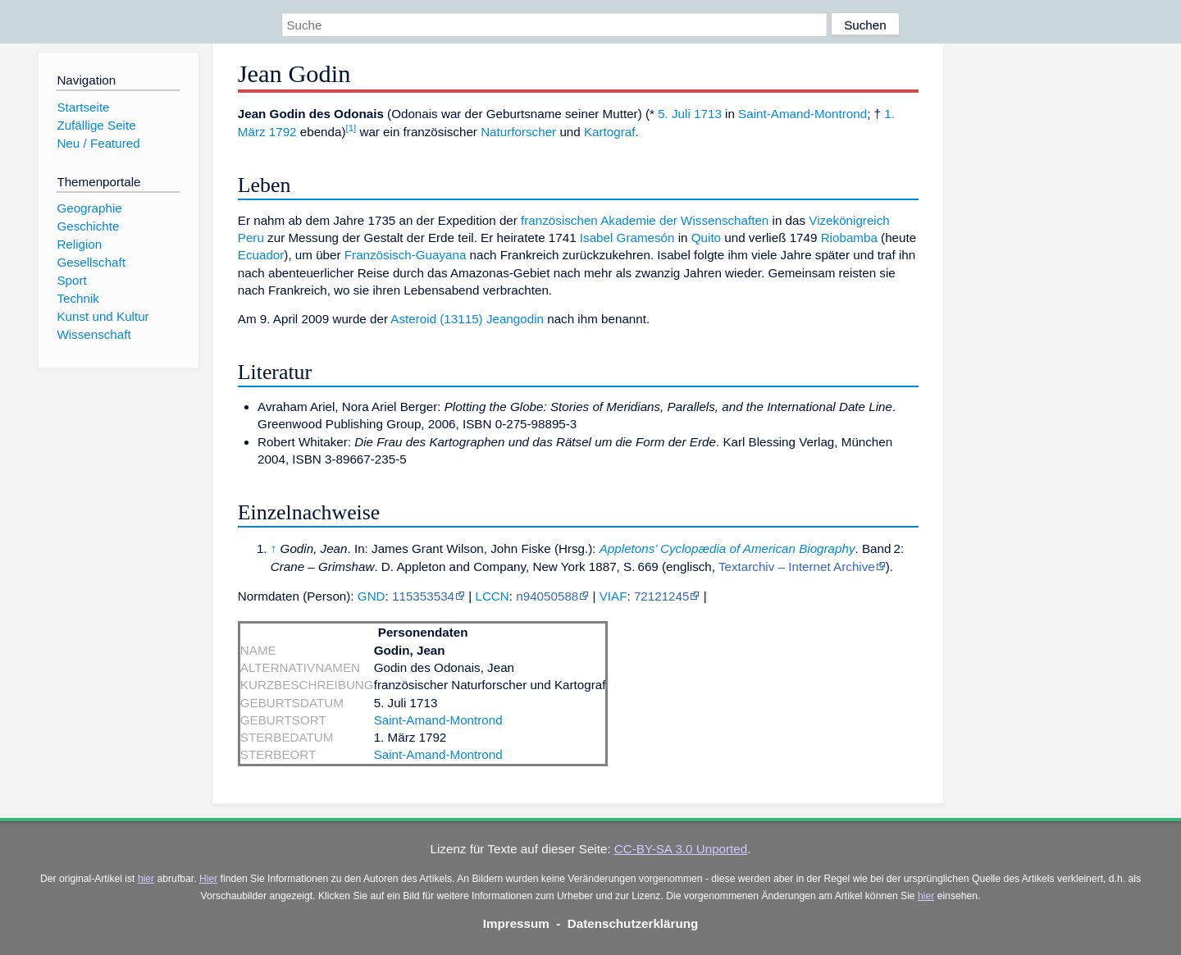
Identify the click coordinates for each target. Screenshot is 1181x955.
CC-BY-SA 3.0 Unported (680, 849)
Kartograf (609, 132)
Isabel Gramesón (627, 237)
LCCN (491, 596)
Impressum (516, 923)
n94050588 (547, 596)
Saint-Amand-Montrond (802, 114)
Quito (706, 237)
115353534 (423, 596)
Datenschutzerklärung (633, 923)
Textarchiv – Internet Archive (796, 566)
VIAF (613, 596)
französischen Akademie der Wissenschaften (644, 220)
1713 (708, 114)
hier (146, 878)
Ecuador (261, 255)
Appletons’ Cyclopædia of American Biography (727, 548)
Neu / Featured (98, 143)
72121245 (662, 596)
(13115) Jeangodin (492, 319)
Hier (208, 878)
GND (371, 596)
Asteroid (413, 319)
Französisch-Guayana (405, 255)
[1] (351, 128)
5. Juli (674, 114)
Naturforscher (518, 132)
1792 (283, 132)
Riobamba (849, 237)
